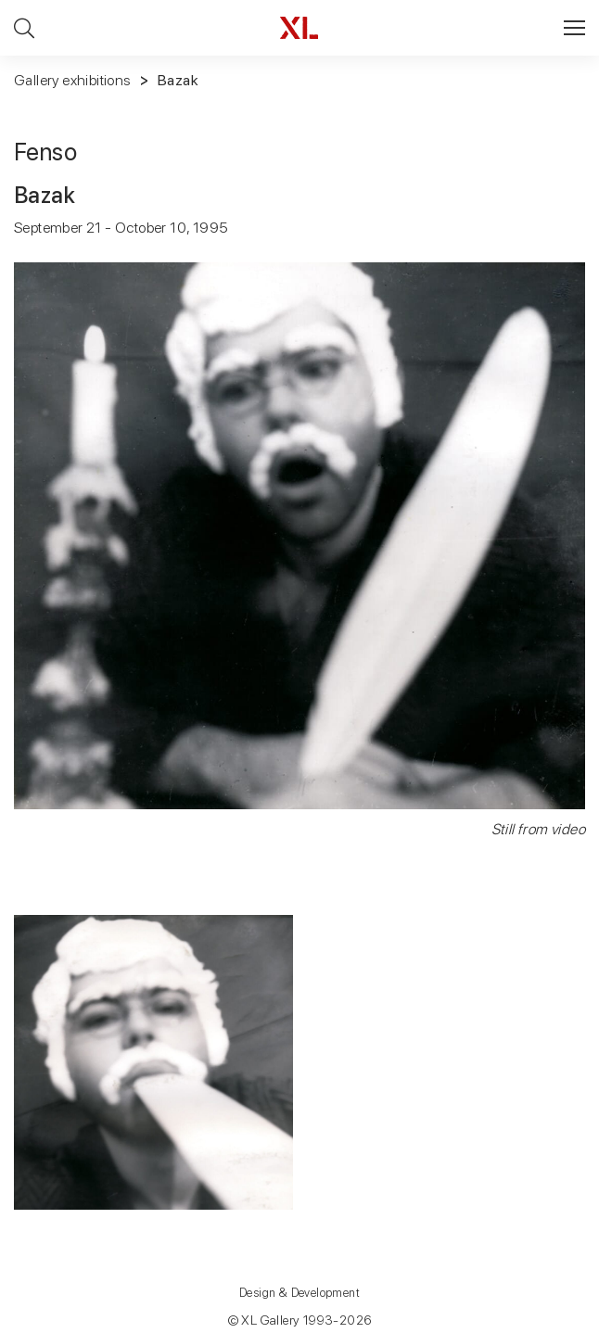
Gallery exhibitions (72, 80)
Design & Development (299, 1293)
